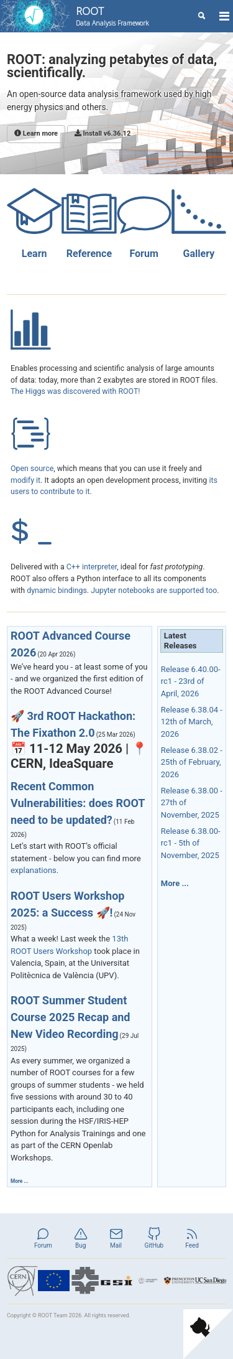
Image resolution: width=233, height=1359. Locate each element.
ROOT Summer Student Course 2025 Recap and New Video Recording (70, 1017)
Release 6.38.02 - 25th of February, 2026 (191, 762)
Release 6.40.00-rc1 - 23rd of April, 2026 (191, 681)
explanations (34, 870)
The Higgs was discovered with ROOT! (75, 391)
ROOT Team (53, 1315)
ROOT (112, 16)
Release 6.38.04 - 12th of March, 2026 (191, 722)
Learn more (36, 133)
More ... (20, 1181)
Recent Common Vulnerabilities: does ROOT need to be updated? (78, 803)
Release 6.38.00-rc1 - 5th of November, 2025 (191, 843)
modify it (25, 480)
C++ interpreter (91, 567)
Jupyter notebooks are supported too (154, 590)
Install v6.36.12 (102, 133)
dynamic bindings (57, 590)
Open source (32, 468)
